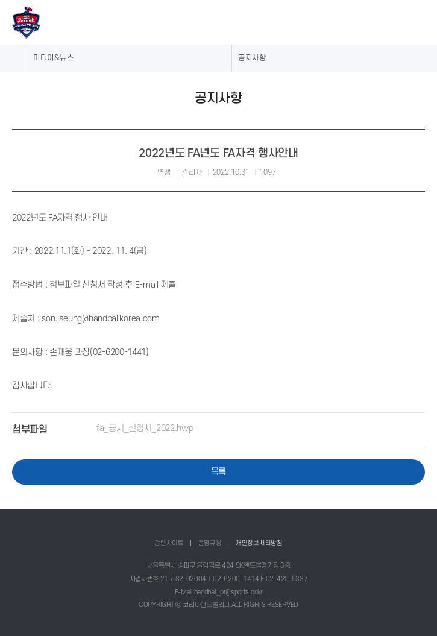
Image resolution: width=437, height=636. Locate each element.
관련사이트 (169, 543)
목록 (218, 471)
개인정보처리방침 (259, 543)
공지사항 (252, 58)
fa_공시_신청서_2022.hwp (144, 428)
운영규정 (210, 543)
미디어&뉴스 (53, 58)
